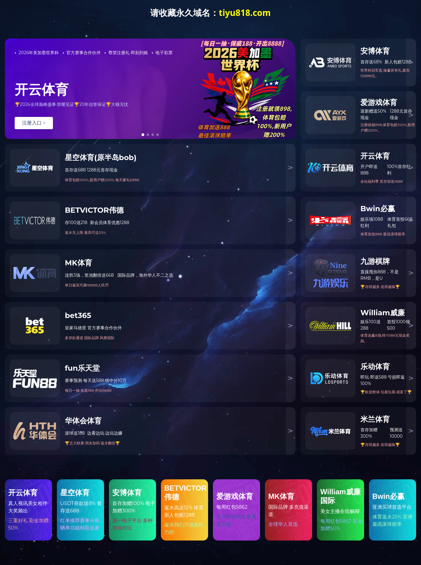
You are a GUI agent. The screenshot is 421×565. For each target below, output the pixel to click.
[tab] (142, 134)
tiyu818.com (245, 12)
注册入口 (34, 123)
